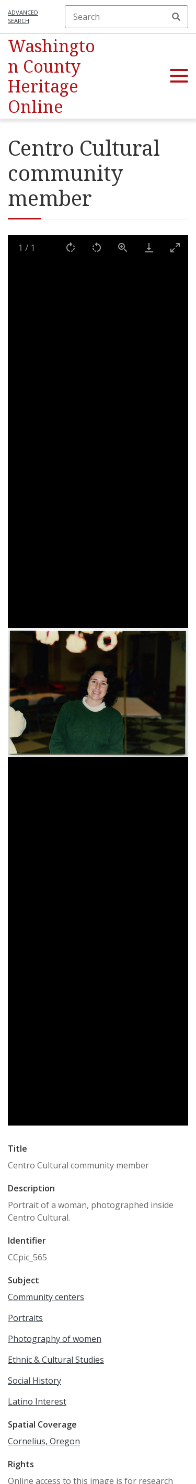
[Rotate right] (70, 247)
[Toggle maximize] (175, 247)
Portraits (25, 1318)
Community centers (46, 1297)
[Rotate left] (97, 247)
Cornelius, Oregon (44, 1441)
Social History (34, 1380)
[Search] (126, 16)
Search (176, 16)
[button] (179, 76)
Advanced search (23, 16)
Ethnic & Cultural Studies (56, 1359)
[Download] (149, 247)
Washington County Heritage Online (51, 75)
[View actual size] (123, 247)
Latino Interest (37, 1401)
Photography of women (54, 1338)
